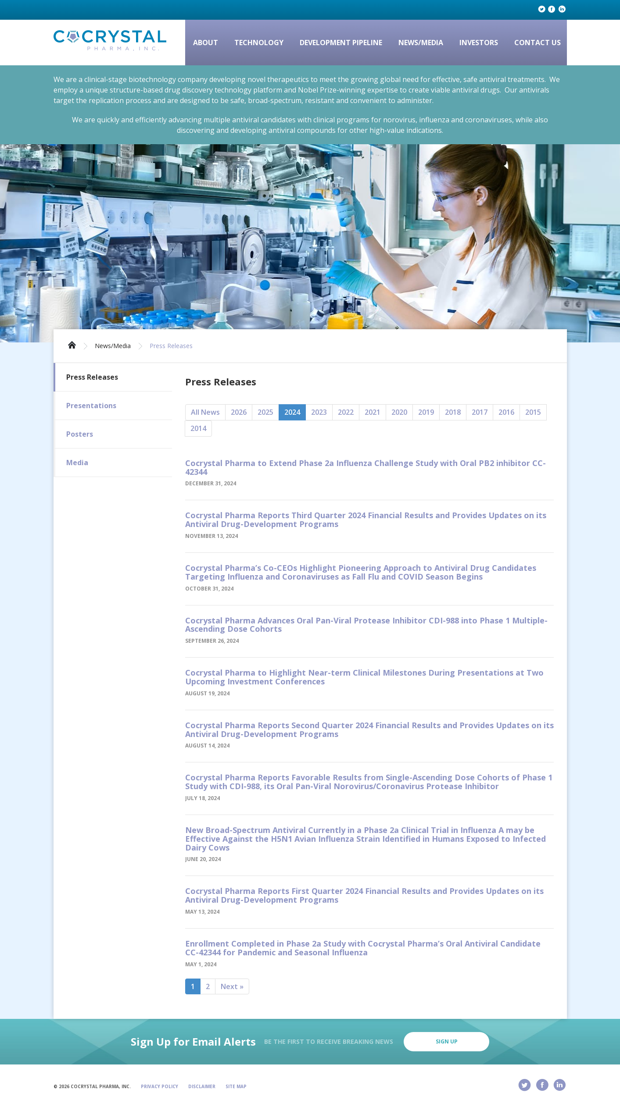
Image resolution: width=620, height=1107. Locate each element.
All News (205, 412)
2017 (479, 412)
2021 (372, 412)
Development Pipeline (341, 42)
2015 (533, 412)
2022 (346, 412)
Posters (79, 434)
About (205, 42)
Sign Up (447, 1041)
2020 (399, 412)
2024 (292, 412)
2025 (265, 412)
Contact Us (537, 42)
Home (72, 344)
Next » (232, 986)
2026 (239, 412)
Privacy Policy (159, 1086)
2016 (506, 412)
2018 (453, 412)
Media (77, 462)
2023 (319, 412)
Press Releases (171, 346)
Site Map (236, 1086)
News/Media (420, 42)
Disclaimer (201, 1086)
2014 (198, 428)
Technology (258, 42)
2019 (426, 412)
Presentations (91, 405)
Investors (478, 42)
